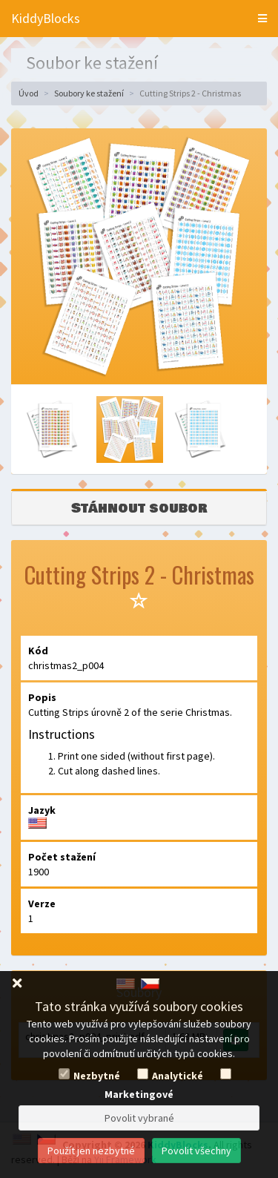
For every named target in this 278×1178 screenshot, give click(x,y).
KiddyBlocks (45, 18)
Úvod (29, 93)
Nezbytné (96, 1075)
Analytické (177, 1075)
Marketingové (139, 1094)
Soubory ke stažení (89, 93)
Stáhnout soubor (139, 508)
